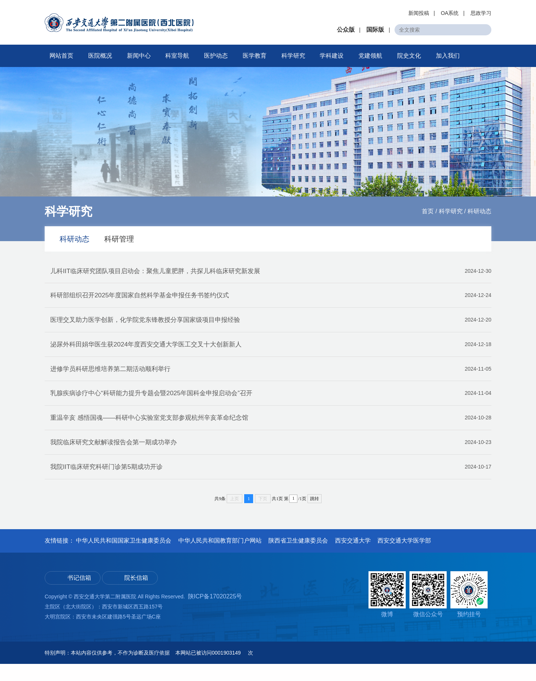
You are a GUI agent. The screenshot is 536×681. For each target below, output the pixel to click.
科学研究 (293, 55)
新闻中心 (139, 55)
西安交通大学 (353, 558)
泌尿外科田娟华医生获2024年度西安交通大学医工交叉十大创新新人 (270, 351)
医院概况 (100, 55)
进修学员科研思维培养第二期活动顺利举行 (270, 378)
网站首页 (61, 55)
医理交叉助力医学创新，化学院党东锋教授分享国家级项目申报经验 (270, 325)
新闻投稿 (418, 13)
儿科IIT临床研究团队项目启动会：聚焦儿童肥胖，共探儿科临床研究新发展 (270, 272)
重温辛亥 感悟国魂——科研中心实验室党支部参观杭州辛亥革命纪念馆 (270, 431)
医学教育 (255, 55)
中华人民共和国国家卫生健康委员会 (123, 558)
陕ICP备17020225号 (215, 613)
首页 (428, 211)
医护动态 (216, 55)
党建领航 (370, 55)
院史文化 (409, 55)
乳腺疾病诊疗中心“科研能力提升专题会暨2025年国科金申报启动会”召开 (270, 404)
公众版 (346, 29)
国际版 (375, 29)
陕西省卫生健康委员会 (298, 558)
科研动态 (479, 211)
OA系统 (450, 13)
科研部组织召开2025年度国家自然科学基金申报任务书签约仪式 (270, 298)
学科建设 (332, 55)
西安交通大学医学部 (404, 558)
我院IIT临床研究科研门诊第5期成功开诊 (270, 483)
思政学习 (480, 13)
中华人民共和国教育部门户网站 (220, 558)
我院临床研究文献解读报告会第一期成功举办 (270, 457)
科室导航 (177, 55)
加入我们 (448, 55)
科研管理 (119, 239)
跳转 (314, 516)
